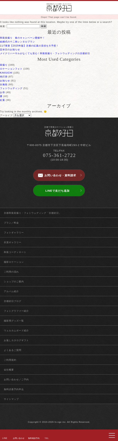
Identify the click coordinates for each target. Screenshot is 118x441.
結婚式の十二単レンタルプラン (17, 41)
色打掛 (3, 76)
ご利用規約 (10, 360)
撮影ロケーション (14, 262)
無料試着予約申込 (14, 389)
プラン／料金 (11, 222)
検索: (3, 26)
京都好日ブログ (12, 301)
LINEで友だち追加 (57, 190)
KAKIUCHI (6, 72)
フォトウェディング (11, 88)
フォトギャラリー (14, 232)
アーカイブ (6, 115)
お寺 (2, 92)
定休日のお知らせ (10, 49)
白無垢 (3, 84)
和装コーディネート (15, 252)
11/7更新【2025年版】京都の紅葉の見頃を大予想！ (29, 45)
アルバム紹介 (11, 291)
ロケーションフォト (11, 68)
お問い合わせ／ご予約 (16, 379)
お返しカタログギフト (16, 340)
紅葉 (2, 100)
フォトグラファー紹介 (16, 311)
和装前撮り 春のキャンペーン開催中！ (22, 37)
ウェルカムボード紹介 (16, 330)
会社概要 (9, 369)
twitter (59, 414)
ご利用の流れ (11, 271)
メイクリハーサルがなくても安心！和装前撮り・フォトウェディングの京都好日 (45, 53)
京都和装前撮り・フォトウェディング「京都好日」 (32, 213)
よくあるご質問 (12, 350)
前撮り (3, 65)
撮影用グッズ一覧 (14, 320)
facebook (52, 414)
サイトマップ (11, 399)
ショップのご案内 (14, 281)
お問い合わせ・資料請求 (60, 175)
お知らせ (5, 80)
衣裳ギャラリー (12, 242)
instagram (65, 414)
